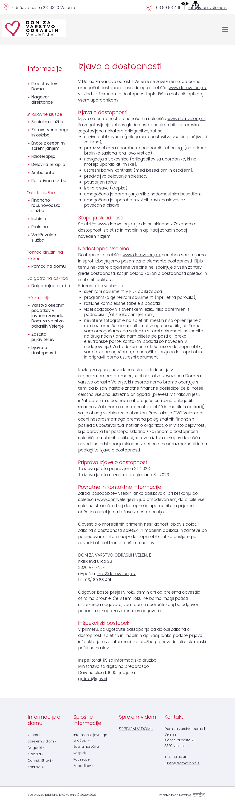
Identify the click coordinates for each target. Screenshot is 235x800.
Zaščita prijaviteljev (43, 336)
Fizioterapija (43, 156)
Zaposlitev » (83, 765)
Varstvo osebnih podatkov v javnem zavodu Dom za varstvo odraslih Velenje (47, 315)
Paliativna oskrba (48, 181)
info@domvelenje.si (207, 7)
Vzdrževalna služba (43, 237)
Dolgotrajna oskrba (50, 286)
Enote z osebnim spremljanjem (48, 145)
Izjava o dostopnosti (43, 350)
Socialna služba (47, 122)
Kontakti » (36, 767)
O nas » (34, 734)
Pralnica (39, 227)
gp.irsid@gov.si (92, 679)
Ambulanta (42, 172)
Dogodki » (36, 747)
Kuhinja (38, 219)
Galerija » (35, 754)
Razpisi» (79, 753)
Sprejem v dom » (42, 741)
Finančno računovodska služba (46, 205)
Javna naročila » (87, 746)
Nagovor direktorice (42, 99)
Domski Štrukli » (40, 760)
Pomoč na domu (48, 266)
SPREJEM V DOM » (136, 729)
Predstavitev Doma (44, 86)
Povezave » (82, 759)
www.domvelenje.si (188, 88)
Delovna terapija (48, 164)
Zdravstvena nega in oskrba (50, 132)
